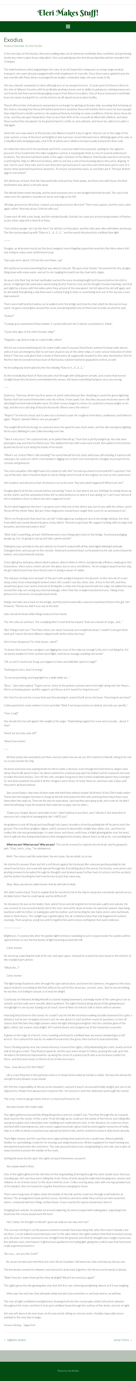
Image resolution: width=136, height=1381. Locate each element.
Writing (17, 1325)
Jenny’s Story (123, 1339)
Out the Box (73, 1370)
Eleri (40, 45)
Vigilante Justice (15, 1339)
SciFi (33, 1325)
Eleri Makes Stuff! (68, 12)
